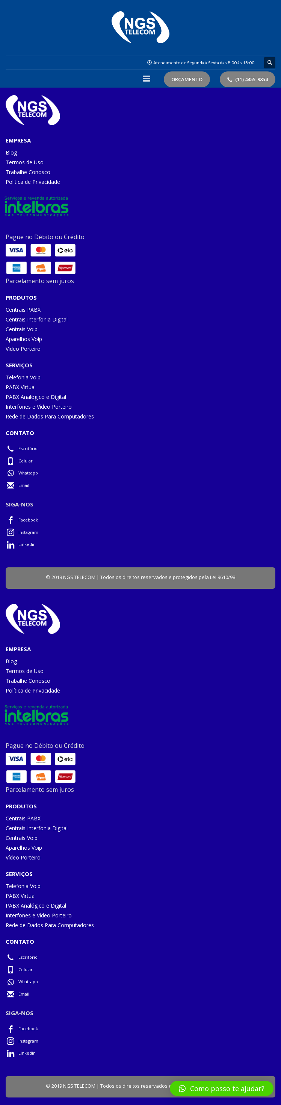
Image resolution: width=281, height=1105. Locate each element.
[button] (221, 1088)
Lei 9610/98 (222, 577)
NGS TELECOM (79, 577)
